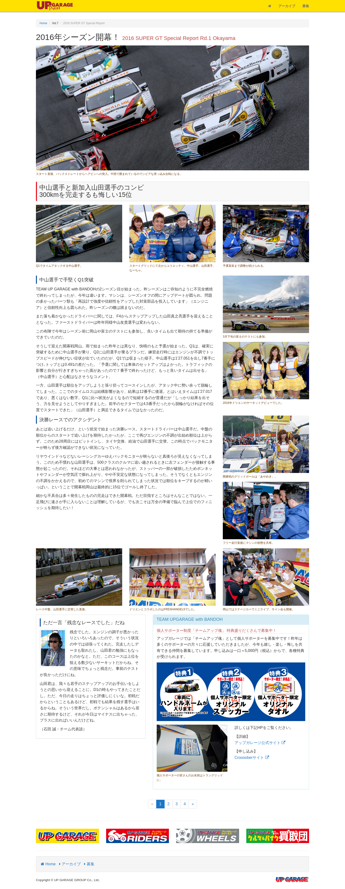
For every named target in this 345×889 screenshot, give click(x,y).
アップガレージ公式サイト (260, 743)
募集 (305, 6)
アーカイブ (286, 6)
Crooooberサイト (252, 758)
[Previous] (152, 804)
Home (43, 23)
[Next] (193, 804)
